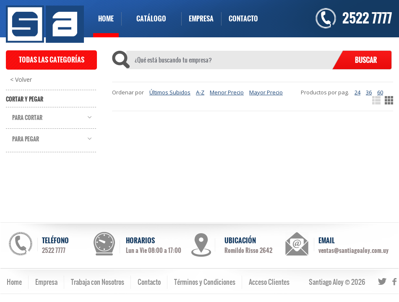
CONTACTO (243, 18)
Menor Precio (227, 92)
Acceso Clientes (269, 282)
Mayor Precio (266, 92)
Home (14, 282)
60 (380, 92)
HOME (106, 18)
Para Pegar (25, 139)
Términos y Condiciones (204, 282)
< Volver (21, 79)
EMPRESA (201, 18)
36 (369, 92)
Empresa (46, 282)
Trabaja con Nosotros (97, 282)
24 (357, 92)
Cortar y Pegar (24, 99)
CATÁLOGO (151, 18)
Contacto (149, 282)
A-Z (200, 92)
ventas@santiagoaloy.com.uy (353, 250)
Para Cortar (27, 118)
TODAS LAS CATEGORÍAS (51, 60)
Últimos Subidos (169, 92)
